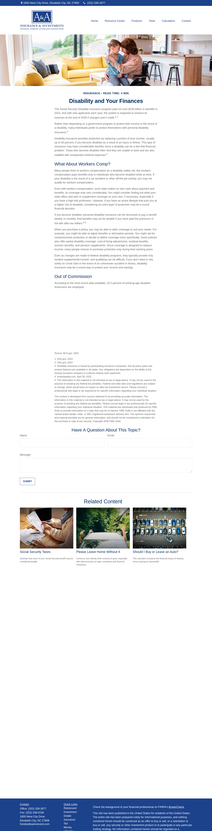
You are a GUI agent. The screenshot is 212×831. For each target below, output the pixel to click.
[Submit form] (27, 481)
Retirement (70, 808)
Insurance (69, 819)
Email (110, 435)
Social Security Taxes (35, 552)
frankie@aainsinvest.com (34, 824)
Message (25, 454)
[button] (94, 21)
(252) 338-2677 (94, 2)
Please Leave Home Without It (98, 552)
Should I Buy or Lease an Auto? (155, 552)
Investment (70, 812)
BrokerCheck (176, 807)
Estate (67, 815)
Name (23, 435)
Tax (66, 823)
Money (68, 827)
